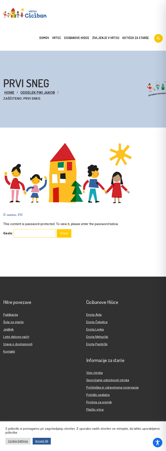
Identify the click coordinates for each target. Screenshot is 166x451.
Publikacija (10, 315)
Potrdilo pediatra (98, 395)
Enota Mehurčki (97, 337)
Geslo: (29, 233)
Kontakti (9, 352)
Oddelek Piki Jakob (37, 93)
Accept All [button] (41, 441)
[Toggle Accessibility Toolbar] (157, 442)
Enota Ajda (94, 315)
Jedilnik (8, 329)
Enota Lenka (95, 329)
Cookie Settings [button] (18, 441)
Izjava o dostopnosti (17, 344)
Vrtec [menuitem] (56, 38)
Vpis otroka (94, 373)
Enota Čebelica (96, 322)
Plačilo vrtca (95, 410)
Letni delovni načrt (16, 337)
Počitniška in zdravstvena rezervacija (112, 387)
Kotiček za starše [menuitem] (135, 38)
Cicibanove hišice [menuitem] (76, 38)
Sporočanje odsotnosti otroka (107, 380)
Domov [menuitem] (44, 38)
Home (9, 93)
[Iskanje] (158, 38)
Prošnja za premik (99, 402)
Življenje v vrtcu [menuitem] (105, 38)
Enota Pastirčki (96, 344)
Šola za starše (13, 322)
